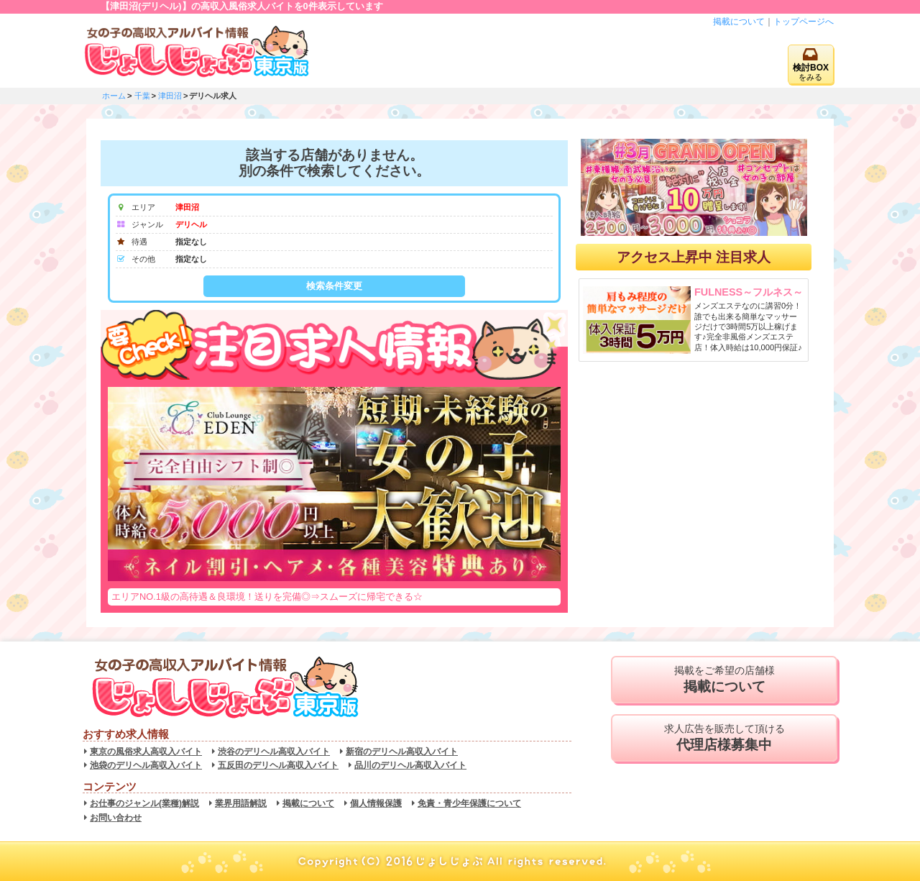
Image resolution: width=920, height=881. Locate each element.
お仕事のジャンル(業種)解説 (144, 803)
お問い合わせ (116, 818)
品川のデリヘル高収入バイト (410, 765)
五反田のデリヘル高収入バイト (278, 765)
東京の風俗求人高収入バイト (146, 752)
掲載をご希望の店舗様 (724, 680)
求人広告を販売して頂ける (724, 738)
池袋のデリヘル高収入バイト (146, 765)
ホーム (114, 95)
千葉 (142, 95)
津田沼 (170, 95)
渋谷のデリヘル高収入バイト (274, 752)
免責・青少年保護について (469, 803)
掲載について (739, 22)
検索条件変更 (334, 285)
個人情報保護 (376, 803)
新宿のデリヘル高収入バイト (402, 752)
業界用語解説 (241, 803)
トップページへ (803, 22)
